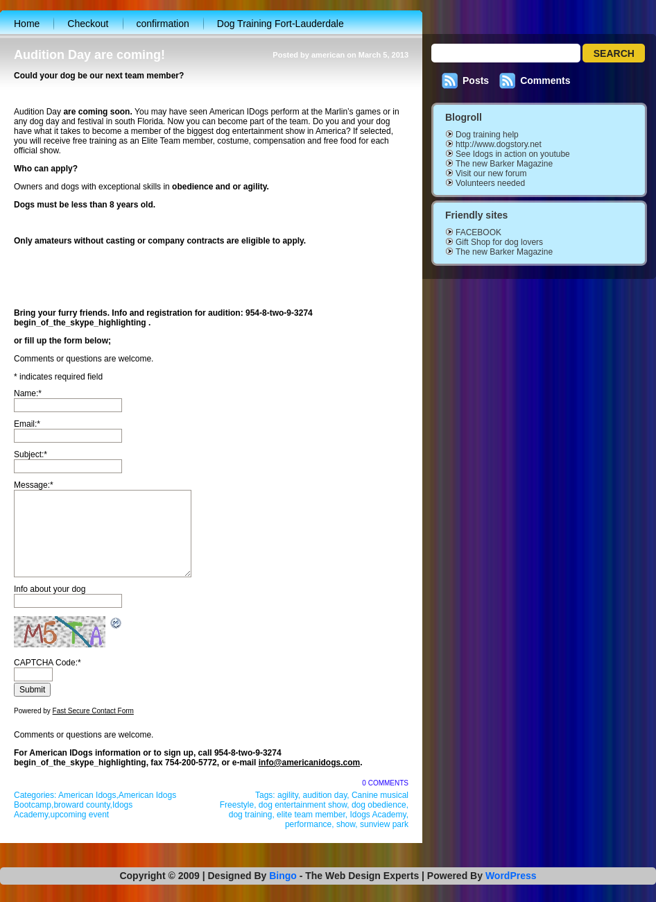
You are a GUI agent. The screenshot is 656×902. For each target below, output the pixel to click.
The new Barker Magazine (504, 164)
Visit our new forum (491, 173)
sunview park (384, 824)
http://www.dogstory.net (499, 144)
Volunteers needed (490, 183)
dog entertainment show (303, 805)
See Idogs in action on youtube (513, 154)
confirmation (163, 23)
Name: (28, 393)
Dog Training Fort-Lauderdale (280, 23)
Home (27, 23)
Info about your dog (49, 589)
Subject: (30, 454)
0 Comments (385, 783)
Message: (33, 485)
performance (308, 824)
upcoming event (79, 814)
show (345, 824)
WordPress (511, 875)
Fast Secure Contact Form (93, 711)
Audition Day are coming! (89, 55)
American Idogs (87, 795)
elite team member (311, 814)
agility (287, 795)
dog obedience (379, 805)
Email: (27, 424)
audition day (324, 795)
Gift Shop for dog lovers (499, 242)
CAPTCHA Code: (47, 662)
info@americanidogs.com (309, 762)
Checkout (87, 23)
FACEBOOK (478, 232)
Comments (545, 80)
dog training (251, 814)
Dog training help (487, 134)
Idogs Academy (377, 814)
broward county (81, 805)
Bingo (283, 875)
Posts (476, 80)
